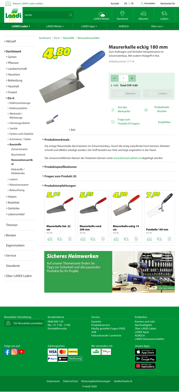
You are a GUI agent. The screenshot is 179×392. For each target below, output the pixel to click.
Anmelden (149, 3)
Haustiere (14, 74)
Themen (12, 225)
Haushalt (13, 86)
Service (11, 255)
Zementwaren (19, 149)
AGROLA (124, 26)
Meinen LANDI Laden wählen (28, 3)
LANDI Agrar (142, 332)
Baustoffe (16, 144)
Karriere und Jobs (145, 321)
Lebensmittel (16, 214)
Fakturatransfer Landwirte (106, 335)
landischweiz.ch (123, 381)
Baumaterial (18, 154)
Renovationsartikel (88, 38)
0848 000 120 (55, 321)
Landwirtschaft (17, 69)
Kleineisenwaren (19, 185)
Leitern (14, 179)
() (167, 3)
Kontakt (115, 3)
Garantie (96, 321)
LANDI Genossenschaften (149, 339)
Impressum (53, 381)
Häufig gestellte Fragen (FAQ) (108, 328)
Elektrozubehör (18, 108)
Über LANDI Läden (145, 328)
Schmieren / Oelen (20, 139)
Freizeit (12, 92)
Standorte (13, 266)
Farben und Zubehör (22, 134)
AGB (93, 332)
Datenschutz (70, 381)
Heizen (12, 197)
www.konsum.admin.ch (127, 158)
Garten (12, 57)
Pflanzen (13, 63)
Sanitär (14, 128)
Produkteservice (100, 325)
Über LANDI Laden (19, 276)
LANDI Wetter (54, 26)
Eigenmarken (15, 245)
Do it (11, 98)
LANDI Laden (20, 26)
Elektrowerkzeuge (20, 103)
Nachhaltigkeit (143, 325)
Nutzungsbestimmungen (95, 381)
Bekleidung (15, 80)
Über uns (156, 26)
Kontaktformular (57, 328)
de (125, 3)
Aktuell (11, 41)
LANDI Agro (88, 26)
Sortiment (13, 51)
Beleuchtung (17, 190)
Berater (11, 235)
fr (132, 3)
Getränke (14, 208)
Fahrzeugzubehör (20, 123)
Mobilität (13, 202)
